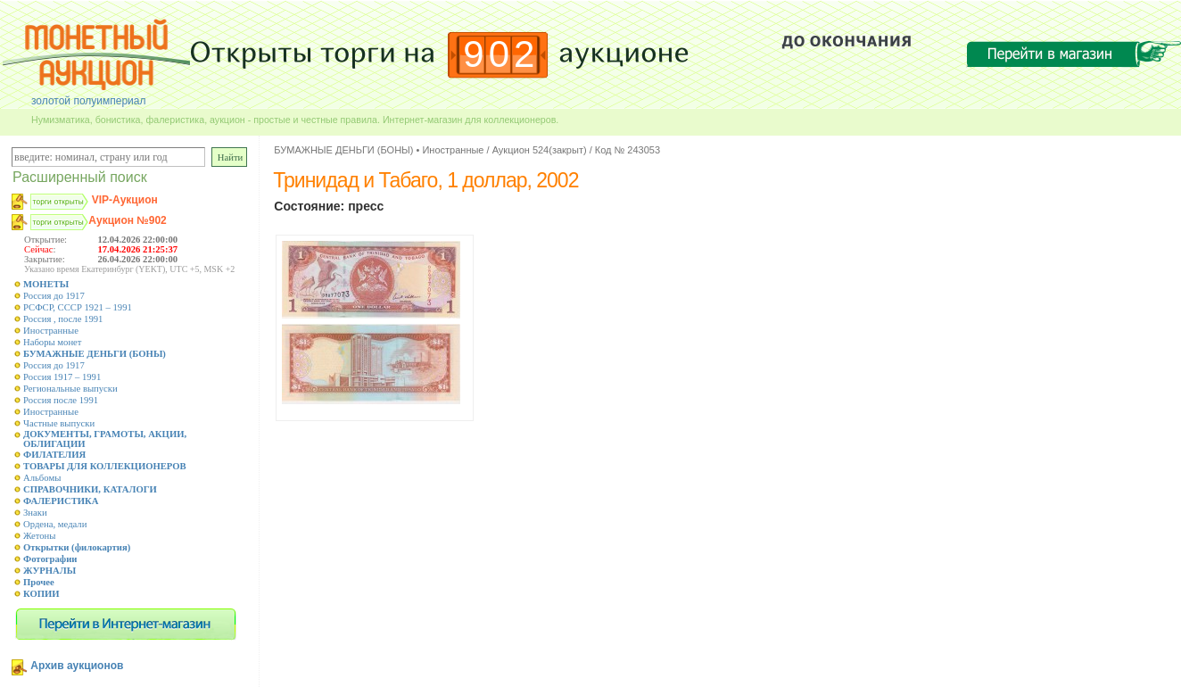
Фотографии (50, 559)
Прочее (38, 582)
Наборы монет (52, 342)
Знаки (35, 512)
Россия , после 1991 (63, 319)
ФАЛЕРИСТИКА (61, 501)
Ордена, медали (55, 524)
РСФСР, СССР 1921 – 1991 (77, 307)
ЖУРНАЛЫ (49, 570)
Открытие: (45, 239)
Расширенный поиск (79, 177)
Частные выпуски (59, 423)
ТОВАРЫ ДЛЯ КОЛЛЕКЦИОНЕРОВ (104, 466)
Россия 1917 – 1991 (62, 377)
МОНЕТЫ (46, 284)
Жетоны (39, 536)
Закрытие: (44, 259)
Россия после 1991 (60, 400)
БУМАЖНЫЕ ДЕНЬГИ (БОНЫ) (94, 354)
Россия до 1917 (54, 296)
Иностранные (50, 330)
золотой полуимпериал (88, 101)
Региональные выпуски (70, 388)
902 (501, 54)
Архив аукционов (76, 665)
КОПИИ (41, 594)
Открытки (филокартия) (76, 547)
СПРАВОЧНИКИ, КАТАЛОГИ (90, 489)
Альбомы (42, 478)
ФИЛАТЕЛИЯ (54, 454)
